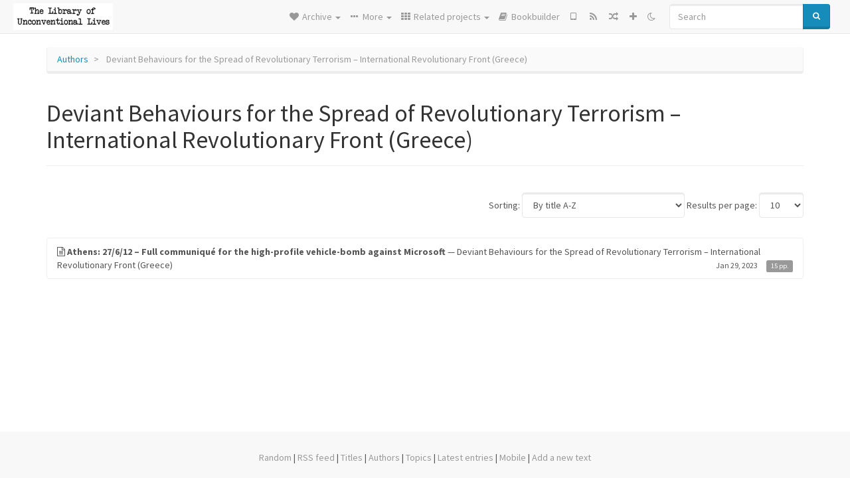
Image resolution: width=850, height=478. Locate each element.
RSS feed (316, 457)
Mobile (512, 457)
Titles (352, 457)
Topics (419, 457)
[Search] (736, 16)
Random (275, 457)
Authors (72, 59)
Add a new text (561, 457)
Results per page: (722, 205)
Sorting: (504, 205)
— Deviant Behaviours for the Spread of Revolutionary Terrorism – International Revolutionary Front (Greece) (425, 259)
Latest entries (465, 457)
